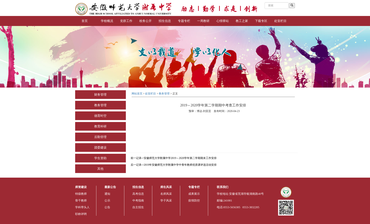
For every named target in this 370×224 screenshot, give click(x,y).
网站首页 (137, 93)
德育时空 (100, 115)
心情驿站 (222, 21)
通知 (107, 193)
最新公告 (110, 187)
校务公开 (145, 21)
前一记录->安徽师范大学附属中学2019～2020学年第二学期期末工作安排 (174, 158)
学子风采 (166, 200)
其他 (100, 168)
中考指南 (138, 200)
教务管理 (100, 105)
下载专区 (261, 21)
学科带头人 (82, 207)
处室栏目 (280, 21)
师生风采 (166, 187)
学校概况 (107, 21)
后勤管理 (100, 137)
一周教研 (203, 21)
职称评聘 (81, 214)
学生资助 (100, 158)
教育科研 (100, 126)
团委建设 (100, 147)
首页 (85, 21)
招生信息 (165, 21)
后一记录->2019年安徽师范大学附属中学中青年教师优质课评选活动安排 (174, 164)
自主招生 (138, 207)
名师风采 (166, 193)
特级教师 (81, 193)
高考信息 (138, 193)
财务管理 (100, 94)
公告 (107, 207)
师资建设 (81, 187)
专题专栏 (184, 21)
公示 (107, 200)
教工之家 (242, 21)
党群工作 (126, 21)
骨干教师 (81, 200)
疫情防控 (194, 200)
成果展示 (194, 193)
